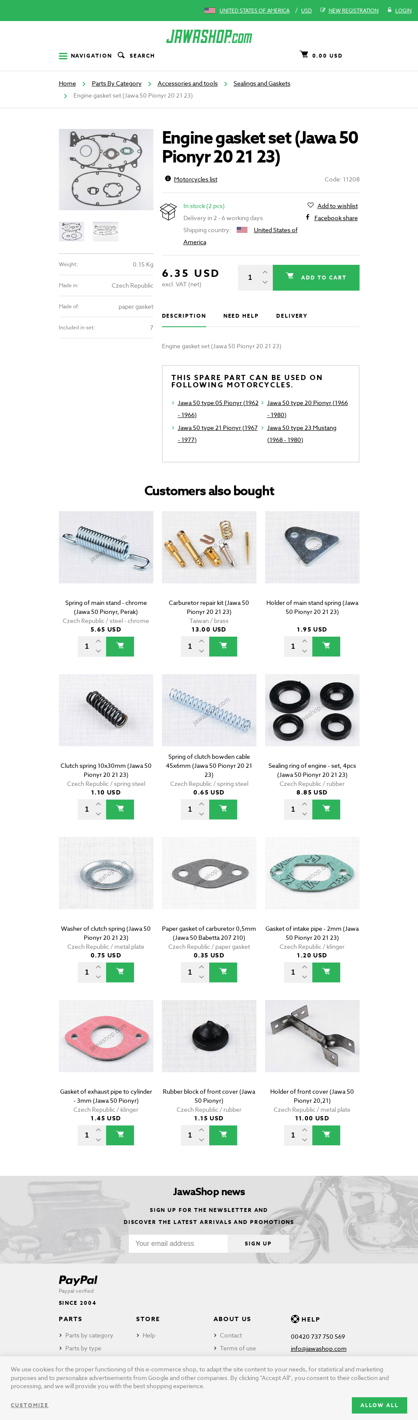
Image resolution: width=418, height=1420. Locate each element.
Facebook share (336, 218)
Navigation (85, 55)
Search (136, 56)
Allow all (379, 1405)
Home (67, 83)
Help (149, 1335)
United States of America (255, 10)
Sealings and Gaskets (262, 83)
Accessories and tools (188, 83)
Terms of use (238, 1348)
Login (399, 11)
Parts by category (89, 1335)
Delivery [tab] (292, 315)
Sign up (258, 1243)
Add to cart (322, 277)
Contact (231, 1335)
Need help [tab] (241, 315)
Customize (30, 1405)
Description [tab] (184, 315)
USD (306, 10)
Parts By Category (117, 83)
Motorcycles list (191, 179)
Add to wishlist (337, 206)
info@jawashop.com (319, 1348)
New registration (349, 11)
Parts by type (83, 1348)
